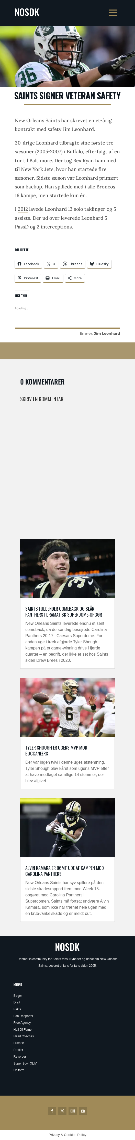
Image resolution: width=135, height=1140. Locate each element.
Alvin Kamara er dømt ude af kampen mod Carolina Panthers (64, 871)
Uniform (19, 1070)
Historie (19, 1043)
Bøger (18, 996)
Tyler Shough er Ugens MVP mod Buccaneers (56, 750)
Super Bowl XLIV (25, 1063)
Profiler (18, 1050)
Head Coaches (24, 1036)
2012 (23, 209)
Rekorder (20, 1056)
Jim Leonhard (107, 333)
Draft (17, 1002)
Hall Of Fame (23, 1029)
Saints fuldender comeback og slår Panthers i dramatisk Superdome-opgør (63, 611)
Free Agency (22, 1022)
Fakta (17, 1009)
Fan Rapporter (23, 1016)
